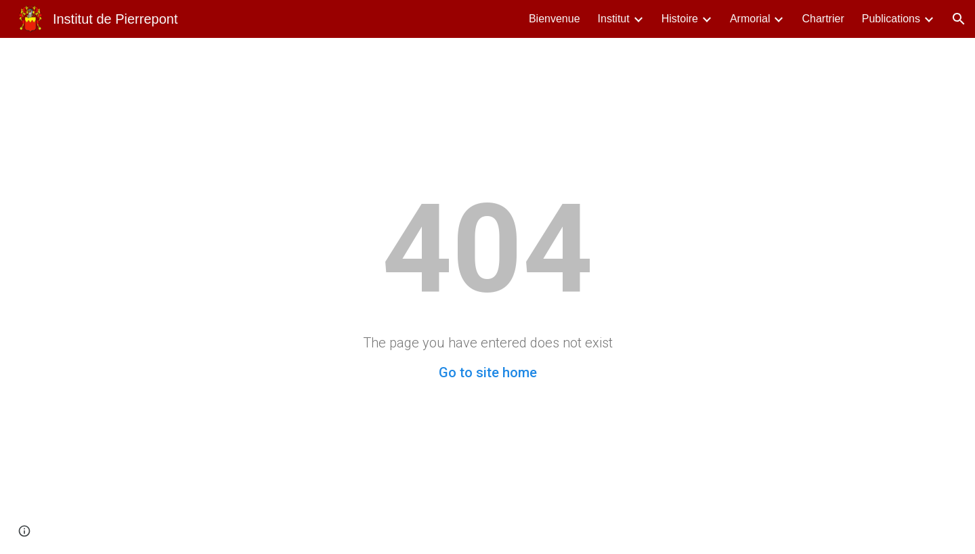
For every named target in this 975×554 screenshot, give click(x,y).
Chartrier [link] (823, 18)
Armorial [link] (750, 18)
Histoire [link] (680, 18)
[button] (958, 19)
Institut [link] (614, 18)
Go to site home (488, 372)
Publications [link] (891, 18)
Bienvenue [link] (554, 18)
